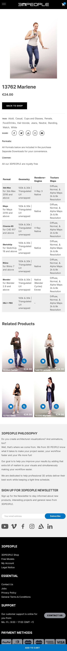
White (14, 127)
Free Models (7, 559)
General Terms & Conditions (16, 596)
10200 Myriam (43, 415)
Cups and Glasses (33, 118)
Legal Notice (8, 567)
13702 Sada (9, 415)
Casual (18, 118)
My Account (7, 563)
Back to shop (15, 106)
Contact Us (7, 584)
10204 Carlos (10, 370)
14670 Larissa (42, 370)
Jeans (34, 123)
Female (48, 118)
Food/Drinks (9, 123)
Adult (11, 118)
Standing (52, 123)
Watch (6, 127)
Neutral (42, 123)
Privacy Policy (8, 592)
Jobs (4, 588)
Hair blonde (23, 123)
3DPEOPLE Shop (10, 554)
